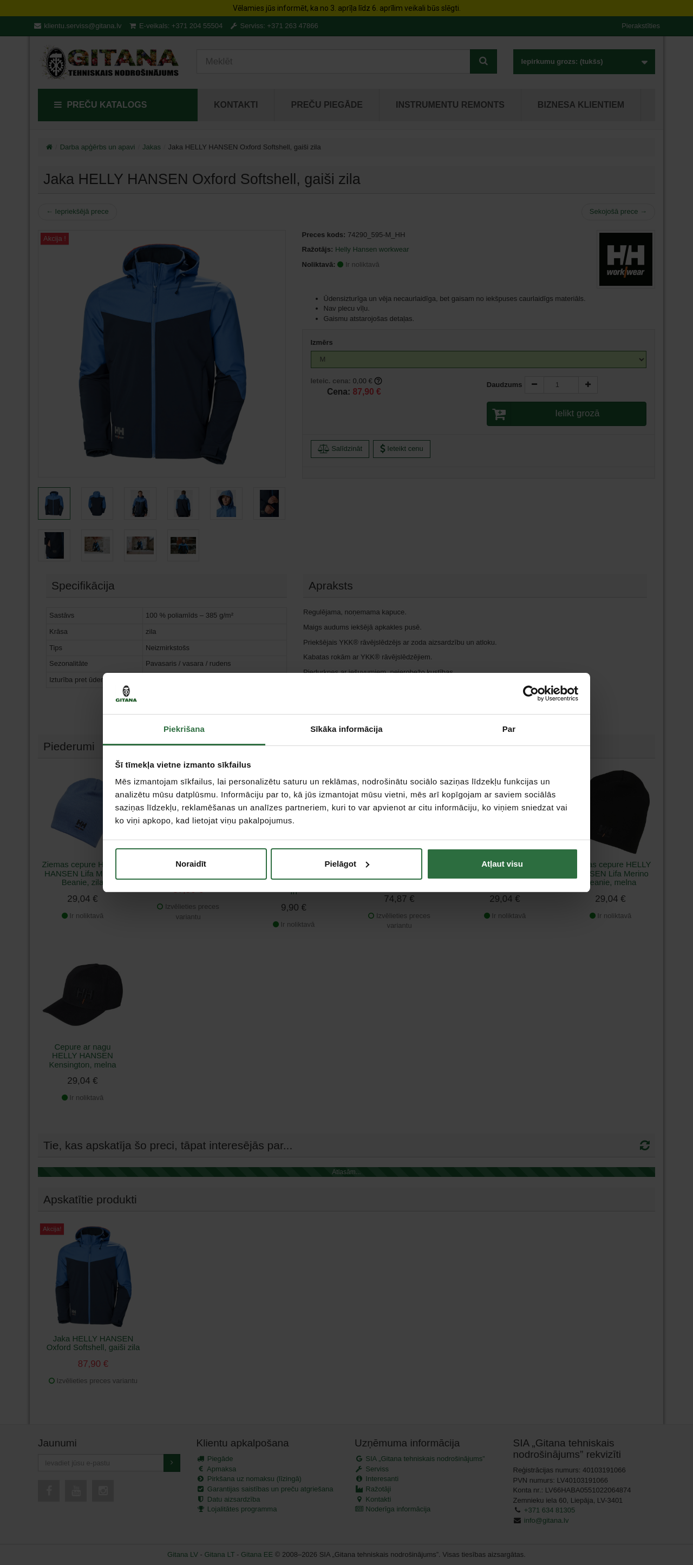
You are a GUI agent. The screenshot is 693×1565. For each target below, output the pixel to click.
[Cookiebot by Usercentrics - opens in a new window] (530, 693)
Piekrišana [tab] (184, 729)
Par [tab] (509, 729)
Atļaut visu (502, 863)
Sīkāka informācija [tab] (346, 729)
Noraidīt (190, 863)
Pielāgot (347, 863)
